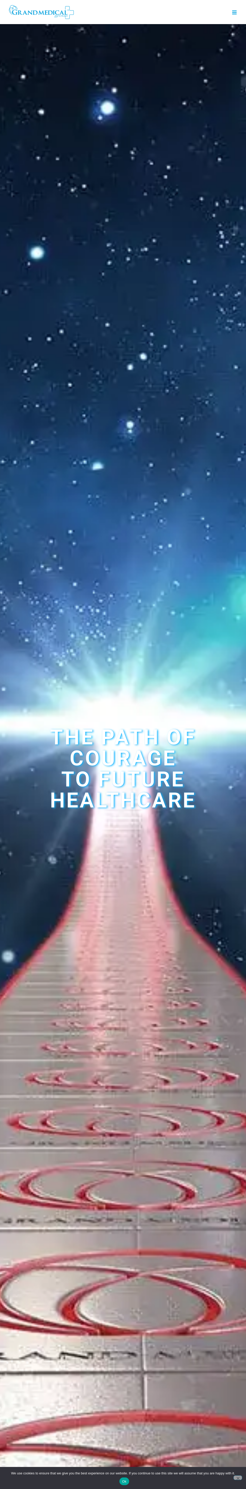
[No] (237, 1477)
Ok (124, 1481)
